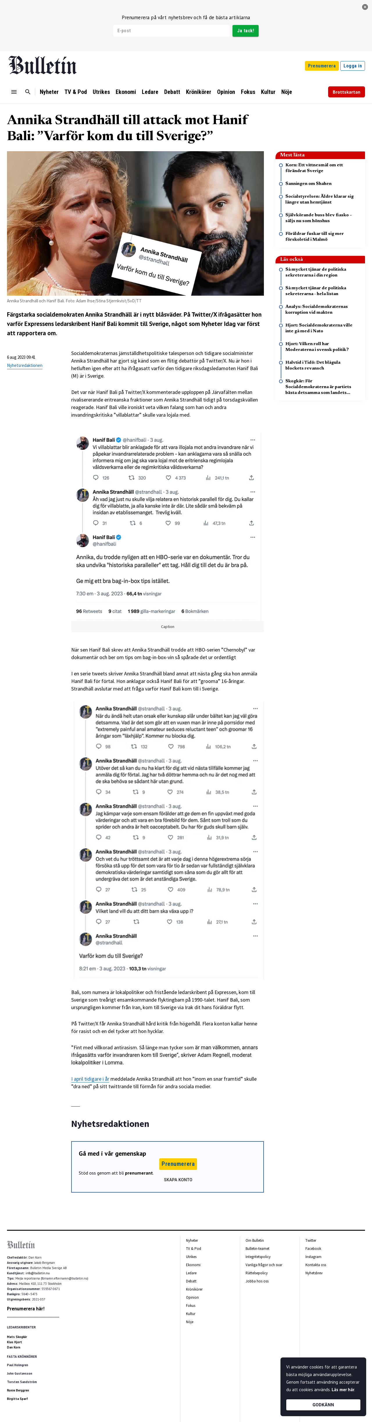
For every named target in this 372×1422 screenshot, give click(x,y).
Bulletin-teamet (257, 1248)
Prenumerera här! (25, 1308)
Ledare (150, 91)
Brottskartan (346, 92)
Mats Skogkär (17, 1337)
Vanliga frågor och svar (264, 1264)
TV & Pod (76, 91)
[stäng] (365, 7)
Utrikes (101, 91)
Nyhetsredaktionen (24, 365)
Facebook (313, 1248)
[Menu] (14, 92)
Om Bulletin (255, 1240)
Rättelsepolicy (257, 1273)
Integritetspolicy (258, 1256)
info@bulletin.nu (38, 1273)
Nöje (286, 91)
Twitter (310, 1240)
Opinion (226, 91)
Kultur (268, 91)
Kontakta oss (315, 1264)
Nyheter (49, 91)
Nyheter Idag (218, 324)
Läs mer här (343, 1389)
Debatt (172, 91)
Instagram (313, 1256)
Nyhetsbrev (314, 1273)
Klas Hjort (14, 1342)
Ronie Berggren (18, 1390)
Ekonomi (126, 91)
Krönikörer (198, 91)
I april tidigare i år (90, 1078)
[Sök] (28, 92)
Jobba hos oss (257, 1281)
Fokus (248, 91)
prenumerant (139, 1173)
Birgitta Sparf (17, 1399)
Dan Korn (13, 1347)
